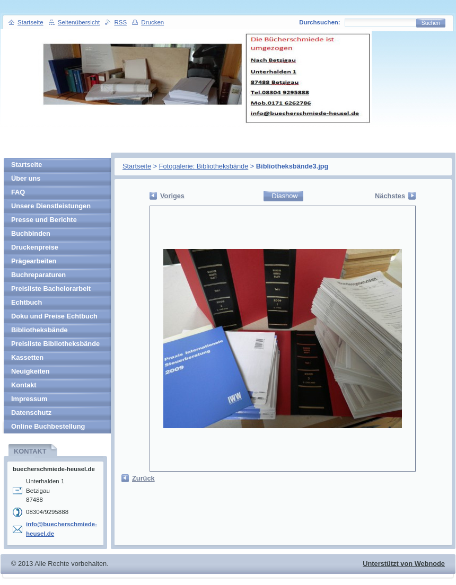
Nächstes (390, 196)
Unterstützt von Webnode (404, 564)
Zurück (143, 478)
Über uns (25, 178)
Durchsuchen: (319, 22)
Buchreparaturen (38, 275)
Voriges (172, 196)
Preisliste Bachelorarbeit (51, 288)
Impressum (29, 399)
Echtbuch (26, 302)
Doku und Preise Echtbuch (54, 316)
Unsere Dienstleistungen (51, 206)
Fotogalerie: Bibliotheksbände (204, 166)
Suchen (431, 23)
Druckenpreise (34, 247)
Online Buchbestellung (48, 426)
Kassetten (27, 357)
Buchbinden (30, 233)
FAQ (18, 192)
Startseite (136, 166)
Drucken (152, 22)
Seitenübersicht (79, 22)
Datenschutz (31, 412)
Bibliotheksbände (39, 330)
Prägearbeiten (33, 261)
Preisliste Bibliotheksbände (55, 344)
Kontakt (24, 385)
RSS (120, 22)
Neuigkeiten (30, 371)
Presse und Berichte (44, 220)
